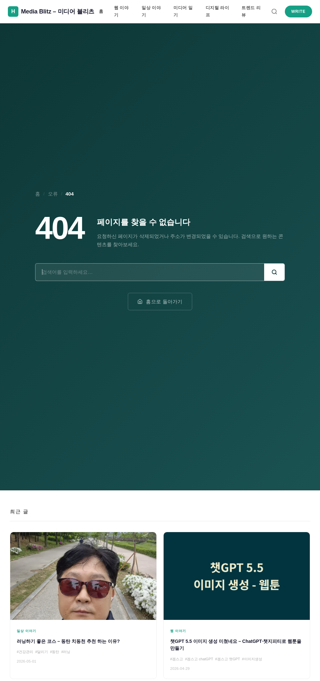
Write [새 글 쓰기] (298, 11)
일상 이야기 (151, 11)
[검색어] (149, 272)
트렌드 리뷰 (251, 11)
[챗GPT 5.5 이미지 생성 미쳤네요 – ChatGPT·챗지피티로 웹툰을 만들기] (237, 605)
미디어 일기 (183, 11)
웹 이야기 (121, 11)
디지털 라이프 (217, 11)
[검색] (274, 11)
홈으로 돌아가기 (160, 301)
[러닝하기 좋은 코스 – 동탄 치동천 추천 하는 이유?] (83, 605)
